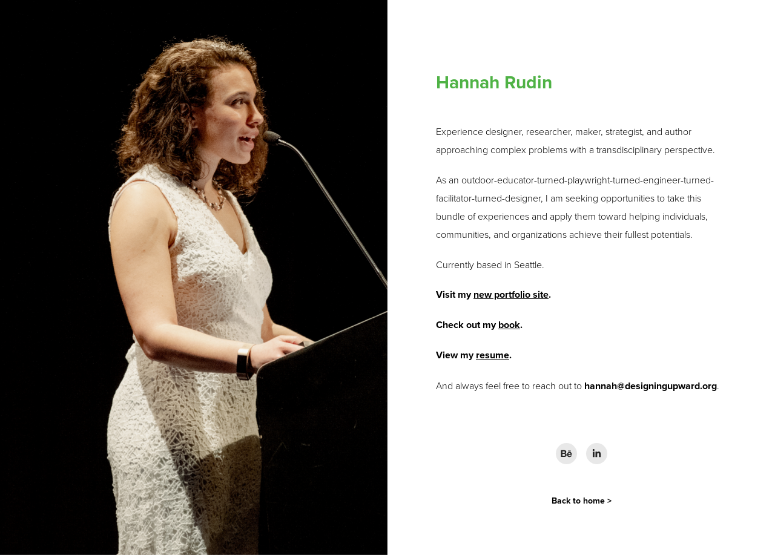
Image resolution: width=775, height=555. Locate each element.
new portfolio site (511, 294)
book (509, 325)
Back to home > (582, 500)
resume (492, 355)
